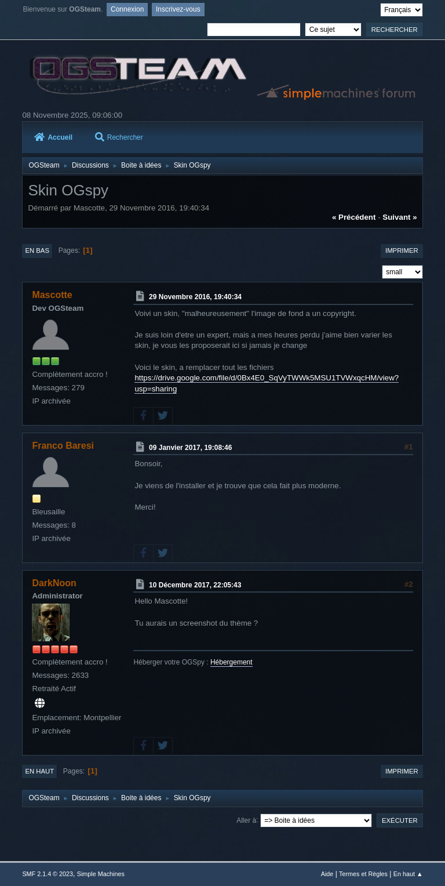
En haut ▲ (408, 873)
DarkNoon (54, 583)
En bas (37, 250)
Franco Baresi (63, 446)
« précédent (354, 217)
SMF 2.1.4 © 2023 (47, 873)
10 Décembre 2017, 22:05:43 (195, 584)
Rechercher (119, 137)
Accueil (53, 137)
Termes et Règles (363, 873)
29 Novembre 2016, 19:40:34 (195, 297)
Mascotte (52, 295)
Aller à (246, 820)
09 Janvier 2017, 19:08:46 (190, 447)
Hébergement (231, 662)
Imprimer (401, 250)
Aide (327, 873)
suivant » (399, 217)
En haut (39, 771)
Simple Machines (101, 873)
